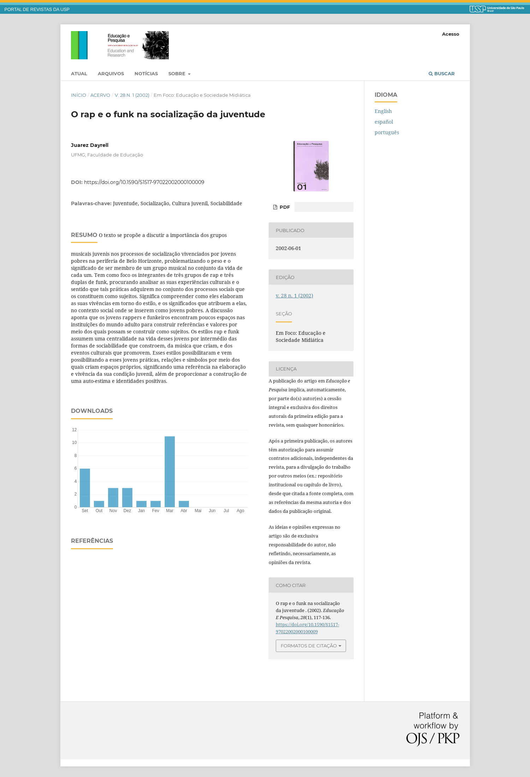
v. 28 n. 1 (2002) (132, 95)
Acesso (450, 34)
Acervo (100, 95)
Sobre (177, 73)
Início (78, 95)
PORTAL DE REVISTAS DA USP (37, 9)
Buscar (442, 73)
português (387, 132)
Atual (79, 73)
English (383, 111)
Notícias (146, 73)
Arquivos (111, 73)
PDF (284, 207)
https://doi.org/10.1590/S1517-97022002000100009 (144, 182)
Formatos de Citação (309, 645)
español (384, 121)
